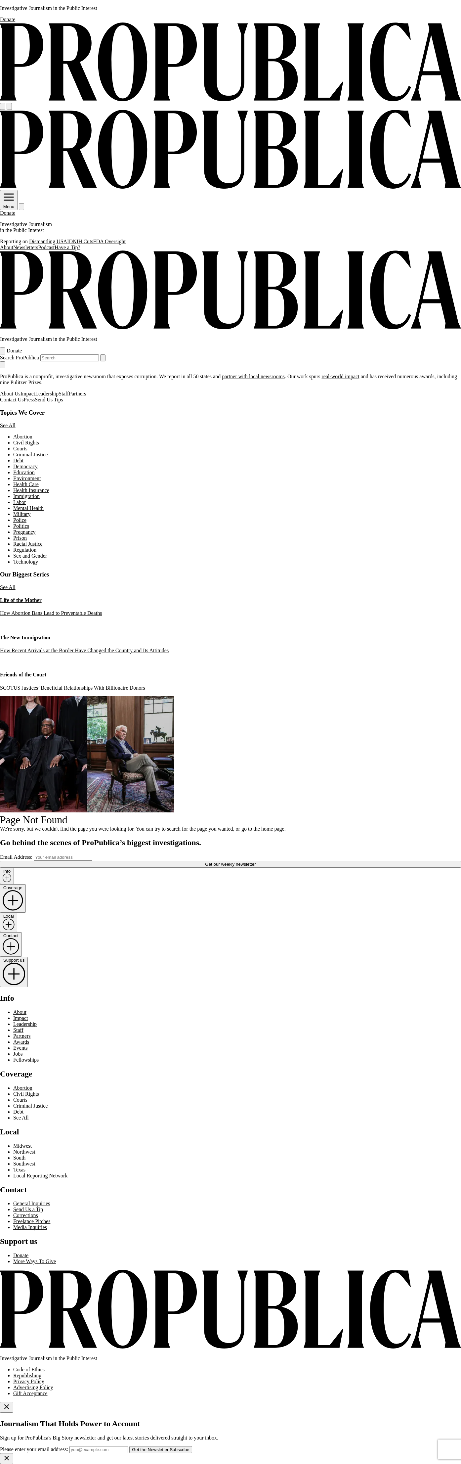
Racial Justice (27, 544)
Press (29, 399)
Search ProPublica (19, 357)
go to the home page (262, 829)
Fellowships (26, 1060)
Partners (77, 393)
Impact (28, 393)
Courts (20, 448)
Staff (64, 393)
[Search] (9, 106)
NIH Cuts (83, 241)
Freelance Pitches (31, 1221)
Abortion (22, 436)
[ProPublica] (230, 100)
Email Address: (16, 857)
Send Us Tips (49, 399)
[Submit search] (102, 357)
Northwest (24, 1152)
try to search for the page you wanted (193, 829)
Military (21, 514)
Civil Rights (26, 442)
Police (19, 520)
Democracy (25, 466)
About (6, 247)
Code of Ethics (29, 1369)
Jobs (17, 1054)
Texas (19, 1169)
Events (20, 1048)
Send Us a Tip (28, 1209)
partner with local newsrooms (253, 376)
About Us (10, 393)
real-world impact (340, 376)
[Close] (6, 1407)
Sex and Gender (30, 556)
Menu (9, 204)
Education (24, 472)
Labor (19, 502)
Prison (20, 538)
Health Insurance (31, 490)
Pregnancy (24, 532)
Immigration (26, 496)
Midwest (22, 1146)
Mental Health (28, 508)
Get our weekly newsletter (230, 864)
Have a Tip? (67, 247)
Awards (21, 1042)
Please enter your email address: (34, 1449)
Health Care (26, 484)
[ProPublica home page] (230, 1347)
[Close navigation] (2, 364)
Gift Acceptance (30, 1393)
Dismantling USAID (51, 241)
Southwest (24, 1164)
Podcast (46, 247)
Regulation (24, 550)
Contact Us (12, 399)
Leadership (47, 393)
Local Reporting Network (40, 1175)
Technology (25, 562)
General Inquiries (31, 1203)
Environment (27, 478)
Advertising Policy (33, 1387)
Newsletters (25, 247)
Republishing (27, 1375)
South (19, 1158)
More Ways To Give (34, 1261)
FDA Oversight (109, 241)
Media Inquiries (30, 1227)
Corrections (25, 1215)
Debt (18, 460)
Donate (7, 19)
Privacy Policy (28, 1381)
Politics (21, 526)
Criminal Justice (30, 454)
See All (8, 425)
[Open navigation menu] (2, 106)
